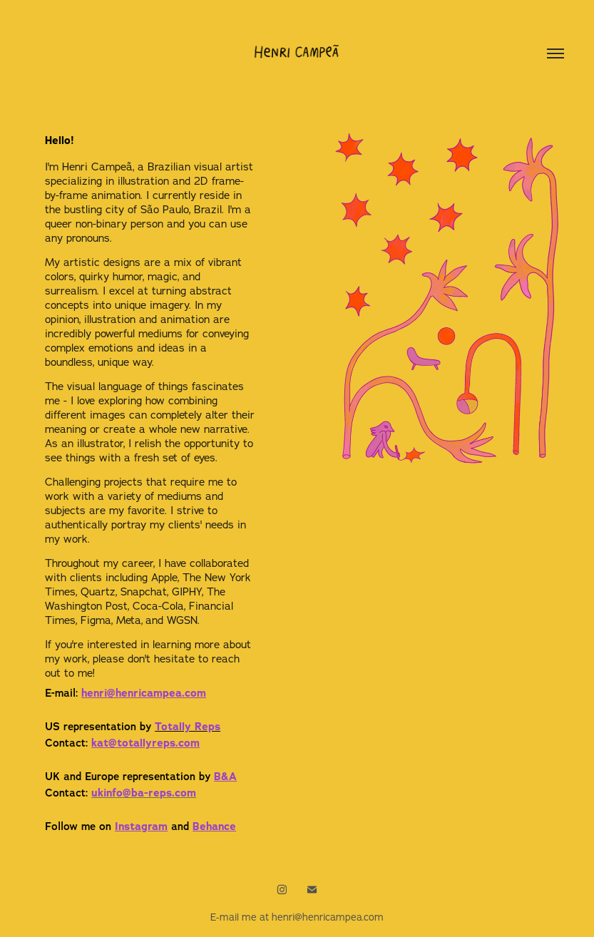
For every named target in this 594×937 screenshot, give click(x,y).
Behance (214, 826)
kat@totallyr (145, 743)
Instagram (141, 826)
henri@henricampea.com (143, 693)
